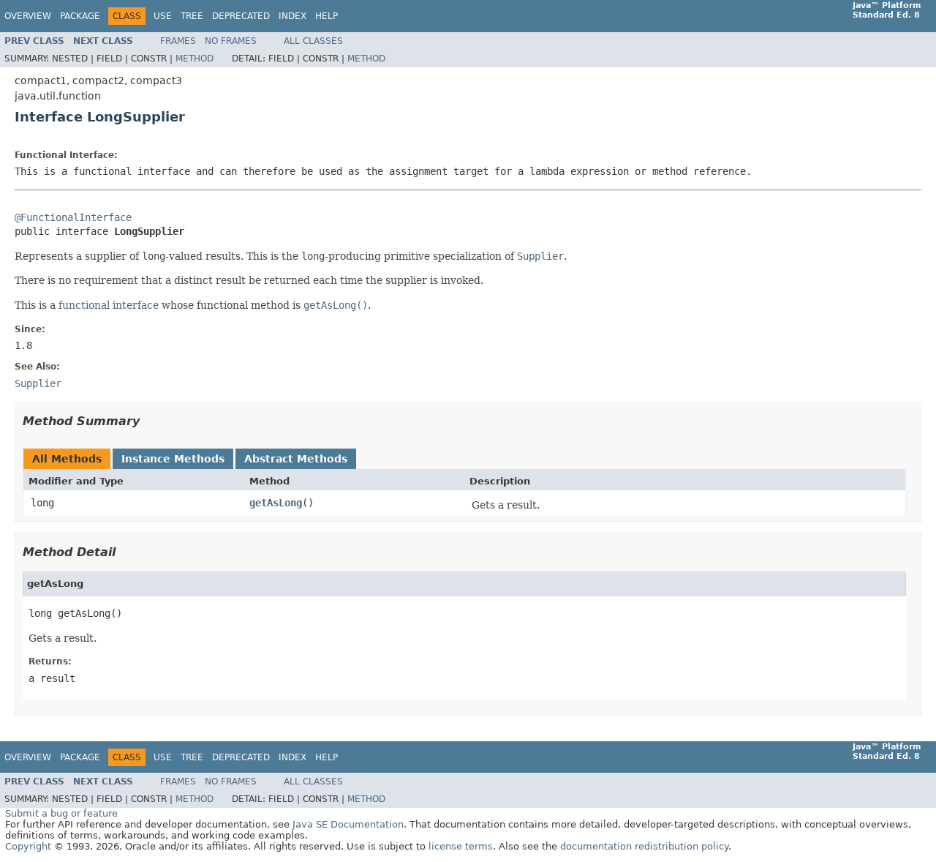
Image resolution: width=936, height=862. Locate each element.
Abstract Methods (295, 459)
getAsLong (275, 503)
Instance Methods (172, 459)
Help (326, 16)
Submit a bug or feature (61, 813)
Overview (27, 16)
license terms (461, 846)
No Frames (231, 41)
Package (80, 16)
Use (163, 16)
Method (195, 58)
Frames (178, 41)
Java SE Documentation (348, 824)
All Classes (313, 41)
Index (292, 16)
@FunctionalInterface (73, 217)
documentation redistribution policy (644, 846)
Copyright (28, 846)
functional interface (108, 305)
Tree (192, 16)
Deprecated (241, 16)
